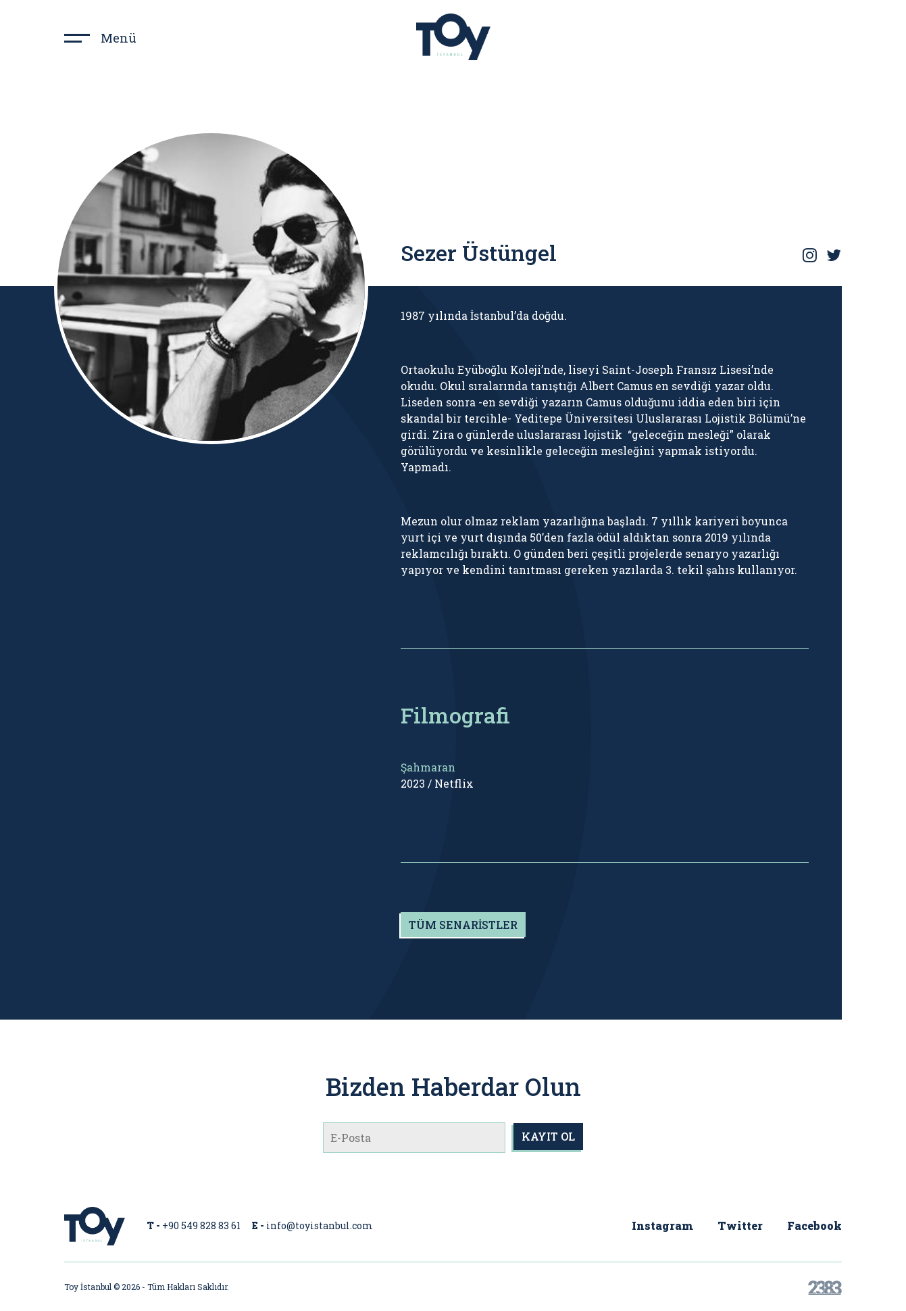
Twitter (740, 1225)
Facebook (814, 1225)
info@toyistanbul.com (319, 1225)
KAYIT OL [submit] (548, 1136)
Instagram (662, 1225)
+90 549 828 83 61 (201, 1225)
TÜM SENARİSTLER (463, 924)
